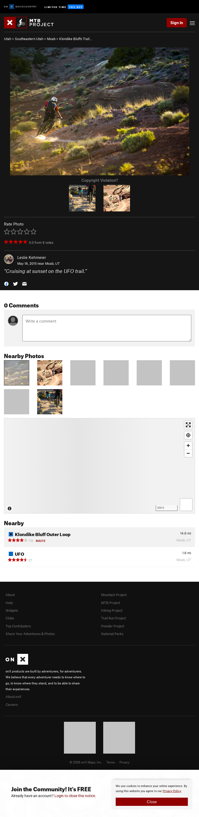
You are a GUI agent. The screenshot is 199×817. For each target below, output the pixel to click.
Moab (51, 39)
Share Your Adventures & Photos (30, 634)
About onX (13, 696)
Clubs (10, 618)
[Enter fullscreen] (188, 425)
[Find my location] (188, 435)
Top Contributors (18, 626)
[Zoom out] (188, 453)
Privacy (124, 762)
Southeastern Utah (29, 39)
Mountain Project (114, 595)
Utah (7, 39)
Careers (12, 704)
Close (152, 801)
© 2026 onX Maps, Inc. (86, 762)
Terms (110, 762)
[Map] (99, 465)
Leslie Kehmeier (31, 257)
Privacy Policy (172, 791)
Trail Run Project (113, 618)
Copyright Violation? (99, 180)
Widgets (12, 610)
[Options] (186, 505)
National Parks (112, 634)
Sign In (176, 22)
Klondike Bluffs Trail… (75, 39)
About (10, 595)
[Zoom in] (188, 445)
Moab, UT (52, 263)
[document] (152, 795)
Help (9, 603)
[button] (6, 283)
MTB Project (110, 603)
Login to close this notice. (75, 796)
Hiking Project (111, 610)
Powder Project (112, 626)
